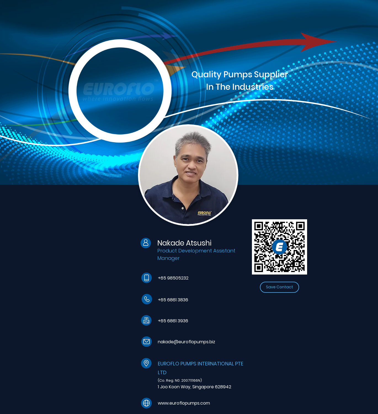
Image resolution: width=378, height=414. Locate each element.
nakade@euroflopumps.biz (186, 342)
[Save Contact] (279, 287)
